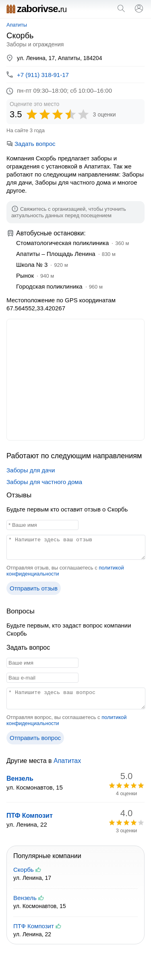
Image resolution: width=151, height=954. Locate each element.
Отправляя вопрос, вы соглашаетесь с (66, 720)
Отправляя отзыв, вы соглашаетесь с (65, 571)
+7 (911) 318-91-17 (43, 74)
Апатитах (67, 760)
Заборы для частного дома (44, 481)
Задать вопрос (30, 143)
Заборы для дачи (30, 470)
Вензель (19, 778)
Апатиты (16, 25)
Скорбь (23, 869)
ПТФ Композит (29, 815)
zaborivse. (36, 8)
